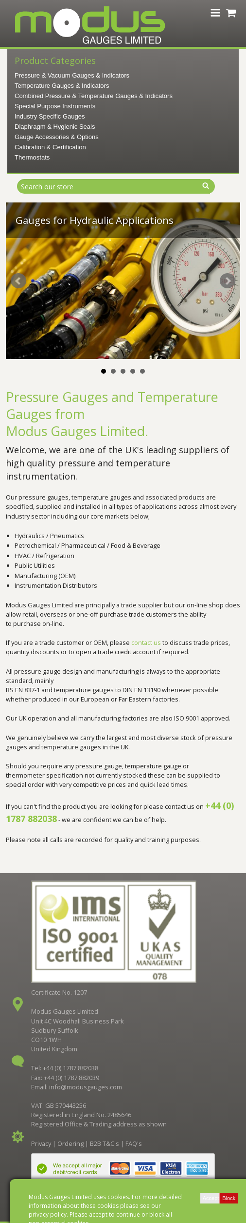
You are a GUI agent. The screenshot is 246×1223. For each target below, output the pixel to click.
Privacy (41, 1143)
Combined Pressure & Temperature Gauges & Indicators (94, 96)
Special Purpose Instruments (55, 106)
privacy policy (48, 1214)
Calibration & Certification (50, 147)
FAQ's (133, 1143)
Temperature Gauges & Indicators (62, 85)
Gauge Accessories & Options (57, 136)
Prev (18, 281)
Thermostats (32, 157)
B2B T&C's (104, 1143)
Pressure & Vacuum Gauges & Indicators (72, 75)
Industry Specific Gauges (50, 116)
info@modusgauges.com (85, 1087)
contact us (146, 642)
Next (227, 281)
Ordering (70, 1143)
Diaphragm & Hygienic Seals (55, 126)
